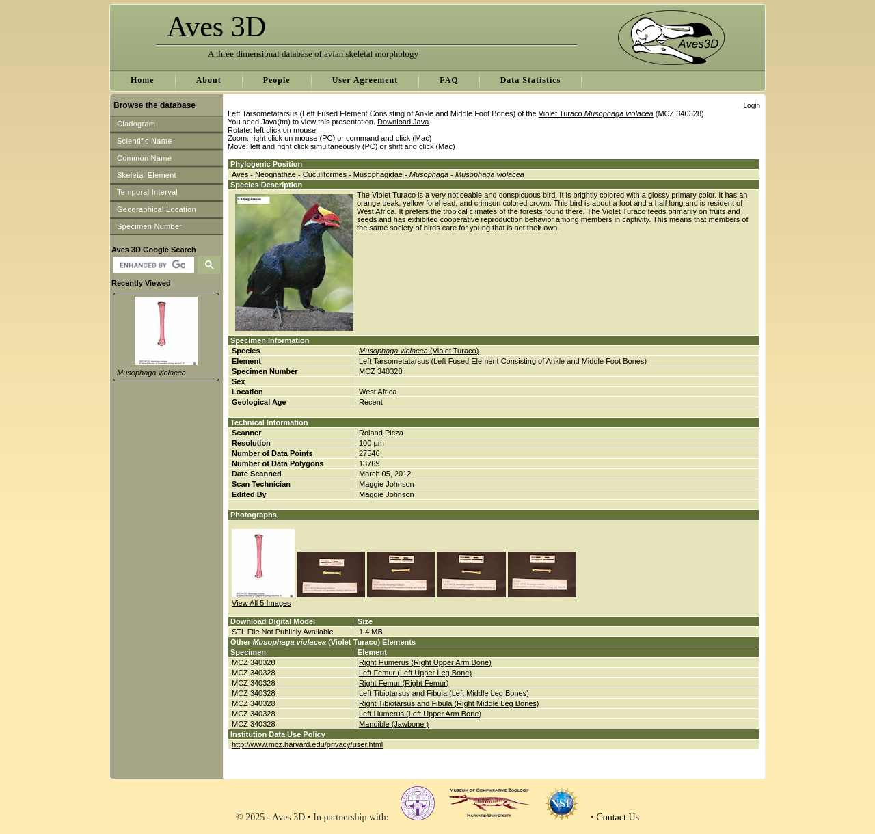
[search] (152, 265)
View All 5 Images (261, 603)
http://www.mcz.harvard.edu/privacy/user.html (307, 744)
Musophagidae (379, 174)
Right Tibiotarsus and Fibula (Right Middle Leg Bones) (449, 703)
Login (752, 105)
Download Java (403, 122)
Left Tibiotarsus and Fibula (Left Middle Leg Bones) (444, 693)
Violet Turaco (596, 113)
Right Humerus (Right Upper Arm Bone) (425, 662)
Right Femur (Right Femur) (403, 683)
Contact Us (617, 817)
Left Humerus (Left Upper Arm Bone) (420, 714)
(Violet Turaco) (419, 351)
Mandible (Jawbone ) (394, 724)
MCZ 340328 (381, 371)
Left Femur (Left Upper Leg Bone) (415, 673)
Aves (241, 174)
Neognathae (276, 174)
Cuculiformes (326, 174)
